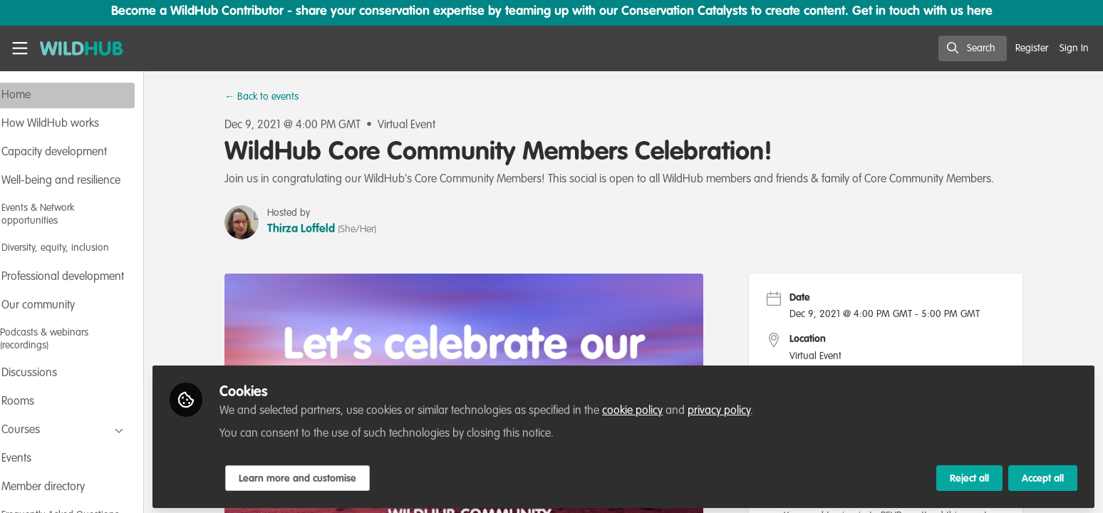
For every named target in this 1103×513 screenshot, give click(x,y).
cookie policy (671, 407)
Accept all (1043, 475)
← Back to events (281, 97)
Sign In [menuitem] (1074, 48)
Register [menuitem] (1031, 48)
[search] (972, 48)
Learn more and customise (336, 475)
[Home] (76, 48)
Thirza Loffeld (320, 229)
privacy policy (757, 407)
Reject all (969, 475)
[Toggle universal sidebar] (20, 48)
